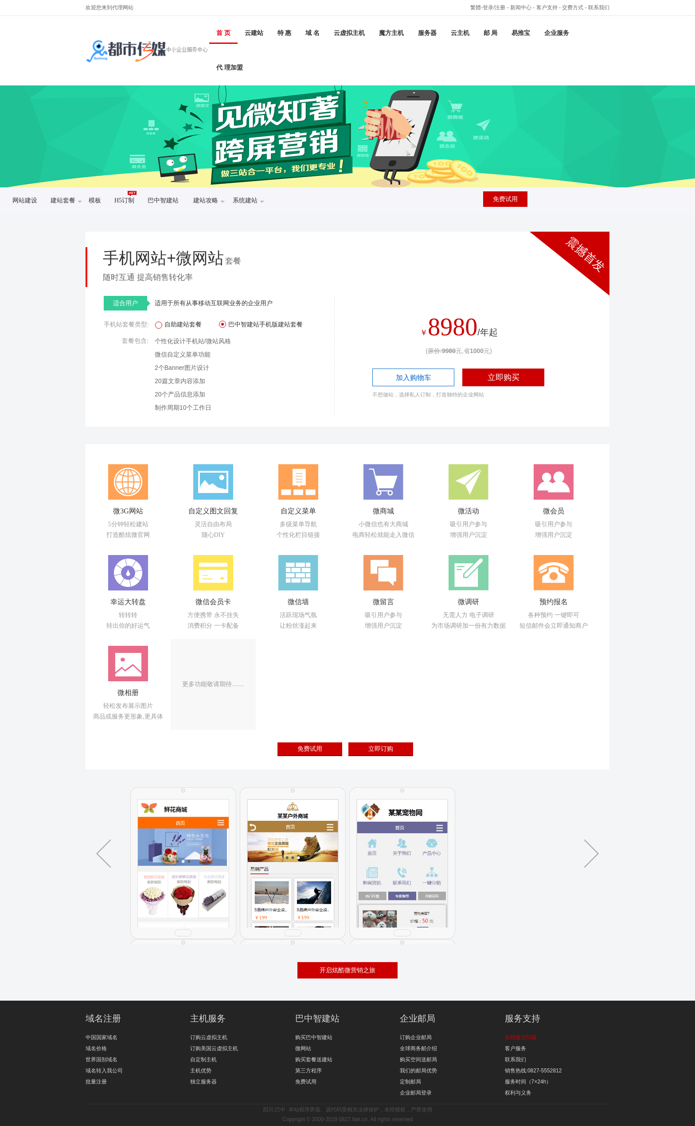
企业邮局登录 (416, 1093)
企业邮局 (417, 1018)
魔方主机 (391, 33)
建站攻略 (209, 201)
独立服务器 (203, 1082)
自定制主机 (203, 1059)
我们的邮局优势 (418, 1071)
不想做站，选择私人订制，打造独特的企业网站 (428, 395)
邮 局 (491, 33)
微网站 (303, 1048)
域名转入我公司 (104, 1071)
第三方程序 (308, 1071)
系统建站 (248, 201)
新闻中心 (520, 7)
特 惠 (284, 33)
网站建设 (24, 200)
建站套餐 (66, 201)
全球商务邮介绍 (418, 1048)
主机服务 (208, 1018)
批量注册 (96, 1082)
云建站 (254, 33)
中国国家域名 (101, 1037)
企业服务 (556, 33)
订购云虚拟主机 (208, 1037)
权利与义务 (518, 1093)
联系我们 (598, 7)
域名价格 (96, 1048)
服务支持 (522, 1018)
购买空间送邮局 (418, 1059)
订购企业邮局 (416, 1037)
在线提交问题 (521, 1037)
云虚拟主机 (349, 33)
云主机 (460, 33)
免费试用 (505, 199)
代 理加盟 (229, 67)
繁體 (475, 7)
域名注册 (103, 1018)
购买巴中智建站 (313, 1037)
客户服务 (515, 1048)
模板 (95, 200)
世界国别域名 (101, 1059)
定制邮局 (410, 1082)
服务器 (427, 33)
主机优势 (200, 1071)
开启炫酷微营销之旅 (347, 970)
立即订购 (380, 748)
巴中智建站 (163, 200)
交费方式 (572, 7)
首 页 (223, 33)
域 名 (312, 33)
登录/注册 (494, 7)
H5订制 (125, 197)
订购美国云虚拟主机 (214, 1048)
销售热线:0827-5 (524, 1071)
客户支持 (547, 7)
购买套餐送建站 (313, 1059)
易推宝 (520, 33)
